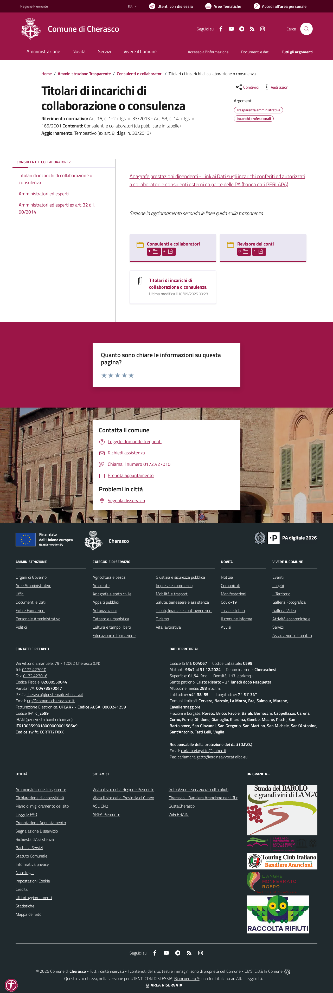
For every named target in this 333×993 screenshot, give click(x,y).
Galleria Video (284, 610)
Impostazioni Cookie (33, 881)
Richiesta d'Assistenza (35, 839)
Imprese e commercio (174, 585)
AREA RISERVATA (163, 985)
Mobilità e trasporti (172, 594)
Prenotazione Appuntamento (41, 823)
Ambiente (101, 585)
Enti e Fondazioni (30, 610)
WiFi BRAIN (179, 814)
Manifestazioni (233, 594)
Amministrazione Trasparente (84, 73)
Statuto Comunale (31, 856)
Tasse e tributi (233, 610)
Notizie (227, 577)
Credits (22, 889)
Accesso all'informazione (208, 52)
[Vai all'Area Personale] (280, 6)
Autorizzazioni (105, 610)
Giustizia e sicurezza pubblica (180, 577)
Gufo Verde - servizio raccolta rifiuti (198, 789)
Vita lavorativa (168, 627)
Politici (21, 627)
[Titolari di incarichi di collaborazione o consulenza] (140, 280)
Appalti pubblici (106, 602)
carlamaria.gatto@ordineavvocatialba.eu (212, 757)
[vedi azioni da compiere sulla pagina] (276, 87)
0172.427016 (35, 676)
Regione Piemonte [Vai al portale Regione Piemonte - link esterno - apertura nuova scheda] (34, 6)
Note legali (25, 872)
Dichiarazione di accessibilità (40, 798)
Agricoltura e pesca (109, 577)
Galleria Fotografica (289, 602)
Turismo (162, 619)
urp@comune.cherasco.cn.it (51, 701)
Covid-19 (229, 602)
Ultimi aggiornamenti (34, 897)
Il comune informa (236, 619)
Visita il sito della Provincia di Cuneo (123, 798)
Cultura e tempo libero (112, 627)
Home (46, 73)
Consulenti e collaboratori (140, 73)
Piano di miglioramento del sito (42, 806)
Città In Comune (268, 971)
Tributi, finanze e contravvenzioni (184, 610)
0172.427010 (34, 669)
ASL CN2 (100, 806)
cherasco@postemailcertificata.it (55, 694)
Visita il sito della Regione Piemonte (123, 789)
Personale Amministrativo (38, 619)
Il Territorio (281, 594)
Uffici (20, 594)
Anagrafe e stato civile (112, 594)
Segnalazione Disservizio (37, 831)
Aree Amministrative (33, 585)
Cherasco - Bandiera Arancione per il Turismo (207, 798)
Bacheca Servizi (29, 847)
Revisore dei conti (255, 243)
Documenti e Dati (31, 602)
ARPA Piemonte (106, 814)
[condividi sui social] (247, 87)
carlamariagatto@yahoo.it (203, 750)
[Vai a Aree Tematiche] (223, 6)
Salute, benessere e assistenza (182, 602)
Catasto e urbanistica (111, 619)
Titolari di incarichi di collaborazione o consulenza (178, 284)
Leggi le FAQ (26, 814)
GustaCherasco (182, 806)
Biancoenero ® (187, 978)
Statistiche (25, 906)
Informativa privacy (32, 864)
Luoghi (278, 585)
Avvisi (226, 627)
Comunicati (230, 585)
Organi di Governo (31, 577)
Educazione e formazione (114, 635)
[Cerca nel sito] (306, 29)
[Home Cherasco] (69, 29)
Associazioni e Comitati (292, 635)
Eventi (278, 577)
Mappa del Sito (28, 914)
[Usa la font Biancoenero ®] (171, 6)
